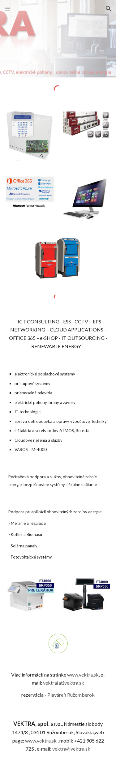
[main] (58, 334)
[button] (7, 8)
